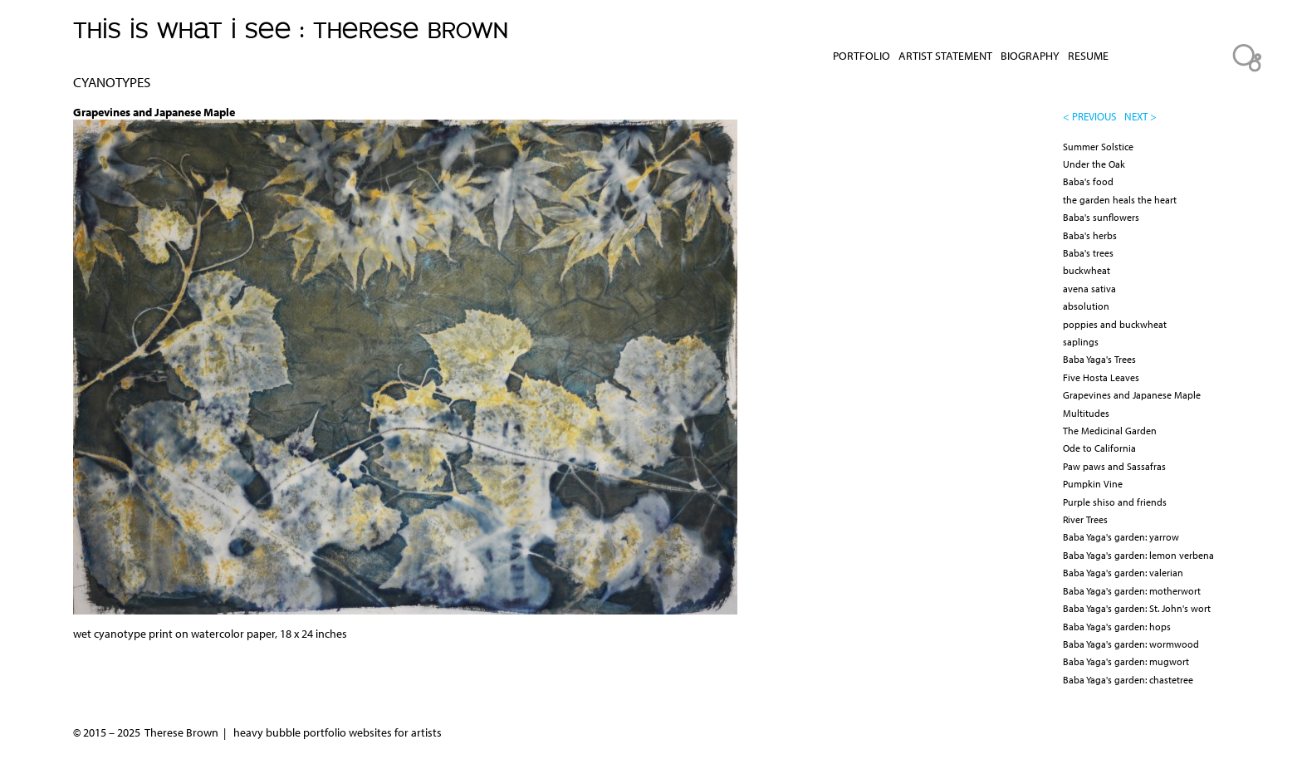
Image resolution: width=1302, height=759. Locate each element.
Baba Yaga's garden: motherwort (1132, 591)
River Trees (1085, 519)
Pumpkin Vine (1093, 483)
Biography (1030, 55)
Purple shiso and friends (1115, 502)
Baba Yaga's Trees (1099, 359)
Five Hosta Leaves (1101, 377)
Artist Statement (945, 55)
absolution (1086, 306)
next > (1140, 116)
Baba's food (1088, 181)
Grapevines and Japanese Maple (1132, 395)
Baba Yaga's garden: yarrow (1121, 537)
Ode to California (1099, 448)
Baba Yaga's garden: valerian (1123, 572)
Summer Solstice (1098, 146)
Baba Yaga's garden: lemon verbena (1138, 555)
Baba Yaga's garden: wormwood (1131, 644)
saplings (1081, 341)
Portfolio (861, 55)
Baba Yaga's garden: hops (1117, 626)
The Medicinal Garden (1110, 430)
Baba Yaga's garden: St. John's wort (1137, 608)
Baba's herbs (1090, 235)
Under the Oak (1094, 164)
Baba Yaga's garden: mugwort (1126, 661)
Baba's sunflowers (1101, 217)
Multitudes (1086, 413)
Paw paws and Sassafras (1114, 466)
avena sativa (1089, 288)
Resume (1088, 55)
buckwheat (1086, 270)
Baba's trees (1088, 253)
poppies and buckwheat (1115, 324)
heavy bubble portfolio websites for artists (337, 732)
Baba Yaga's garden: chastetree (1128, 679)
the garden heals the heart (1120, 199)
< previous (1089, 116)
